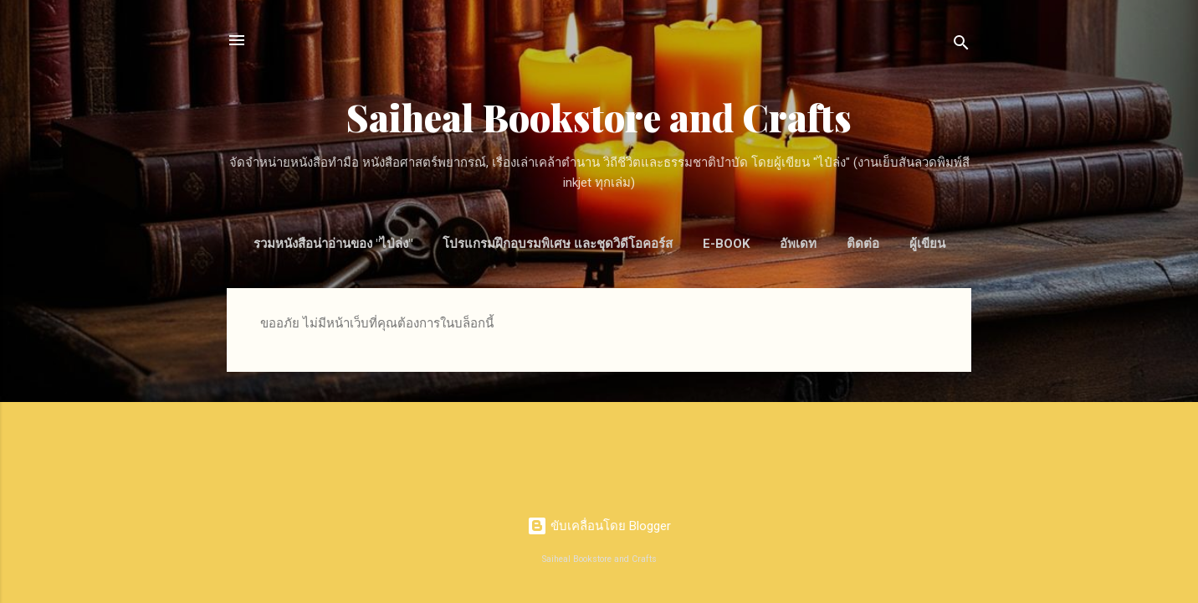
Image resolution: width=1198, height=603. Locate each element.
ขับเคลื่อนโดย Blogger (599, 525)
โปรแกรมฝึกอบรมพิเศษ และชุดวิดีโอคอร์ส (558, 243)
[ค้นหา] (961, 45)
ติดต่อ (863, 243)
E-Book (726, 243)
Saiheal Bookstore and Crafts (599, 117)
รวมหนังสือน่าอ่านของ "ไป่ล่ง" (332, 243)
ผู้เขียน (927, 243)
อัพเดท (798, 243)
